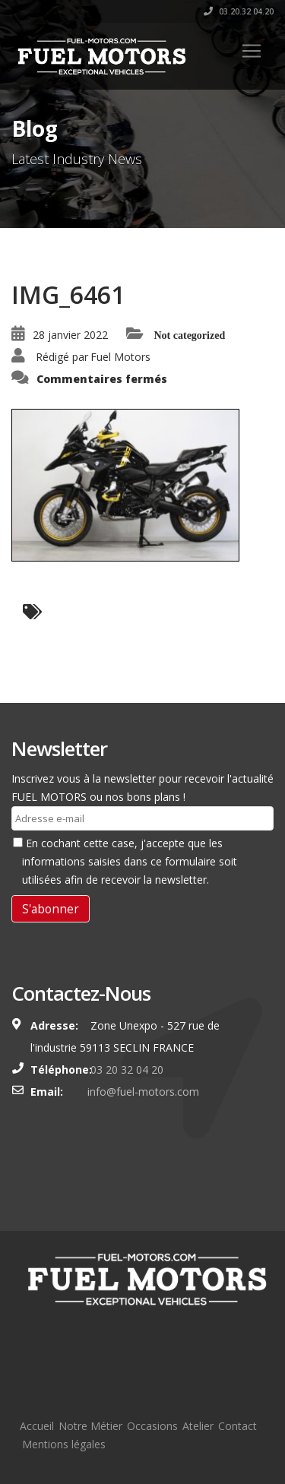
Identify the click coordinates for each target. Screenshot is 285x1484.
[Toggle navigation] (251, 51)
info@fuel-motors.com (143, 1091)
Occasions (152, 1426)
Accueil (37, 1426)
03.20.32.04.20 (239, 11)
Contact (237, 1426)
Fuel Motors (120, 357)
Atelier (198, 1426)
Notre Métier (90, 1426)
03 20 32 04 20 (125, 1069)
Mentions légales (64, 1444)
